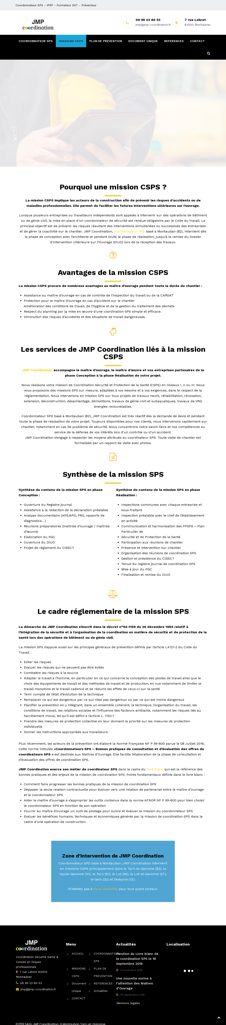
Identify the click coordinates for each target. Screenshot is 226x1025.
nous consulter (106, 889)
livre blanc (155, 769)
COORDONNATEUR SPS (36, 41)
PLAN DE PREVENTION (105, 41)
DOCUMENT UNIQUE (143, 41)
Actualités (101, 990)
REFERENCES (174, 41)
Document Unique (79, 987)
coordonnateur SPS (129, 231)
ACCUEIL (78, 953)
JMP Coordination (37, 370)
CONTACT (197, 41)
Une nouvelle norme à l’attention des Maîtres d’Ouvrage (134, 983)
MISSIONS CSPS (71, 41)
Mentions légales (128, 1003)
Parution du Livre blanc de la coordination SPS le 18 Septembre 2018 (137, 959)
